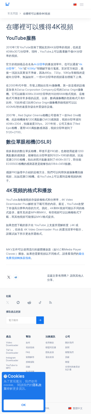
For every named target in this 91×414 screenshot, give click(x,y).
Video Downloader (12, 344)
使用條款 (50, 342)
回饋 (28, 366)
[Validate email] (40, 320)
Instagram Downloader (12, 359)
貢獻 (67, 357)
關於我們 (69, 342)
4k (20, 68)
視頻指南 (30, 347)
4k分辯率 (39, 64)
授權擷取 (30, 362)
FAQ (28, 352)
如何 (28, 342)
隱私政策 (50, 352)
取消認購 (30, 371)
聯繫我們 (69, 352)
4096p (31, 68)
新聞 (67, 347)
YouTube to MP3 (12, 366)
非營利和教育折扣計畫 (72, 368)
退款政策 (50, 357)
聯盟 (67, 362)
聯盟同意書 (51, 347)
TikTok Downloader (12, 351)
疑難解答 (30, 357)
